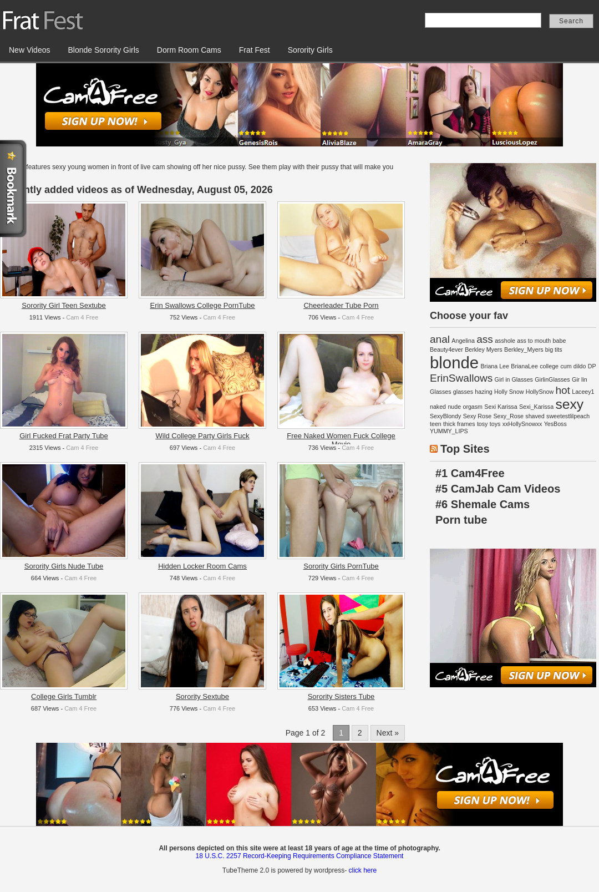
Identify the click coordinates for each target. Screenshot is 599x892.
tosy (482, 423)
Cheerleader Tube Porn (340, 305)
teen (435, 423)
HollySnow (540, 391)
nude (454, 406)
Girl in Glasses (514, 379)
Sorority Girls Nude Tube (63, 566)
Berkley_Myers (523, 349)
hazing (483, 391)
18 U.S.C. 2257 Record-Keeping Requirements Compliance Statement (300, 856)
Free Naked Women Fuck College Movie (341, 440)
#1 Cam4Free (470, 473)
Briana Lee (494, 366)
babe (559, 340)
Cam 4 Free (82, 317)
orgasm (473, 406)
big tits (553, 349)
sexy (569, 404)
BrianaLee (524, 366)
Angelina (462, 340)
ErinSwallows (461, 378)
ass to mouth (534, 340)
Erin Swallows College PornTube (202, 305)
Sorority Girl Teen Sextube (64, 305)
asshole (505, 340)
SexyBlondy (445, 416)
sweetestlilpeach (568, 416)
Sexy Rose (477, 416)
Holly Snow (509, 391)
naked (438, 406)
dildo (579, 366)
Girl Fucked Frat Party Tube (63, 436)
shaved (534, 416)
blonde (454, 362)
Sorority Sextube (202, 696)
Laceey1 (583, 391)
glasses (463, 391)
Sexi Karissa (500, 406)
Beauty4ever (446, 349)
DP (592, 366)
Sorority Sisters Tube (341, 696)
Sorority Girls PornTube (340, 566)
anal (440, 339)
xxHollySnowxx (522, 423)
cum (565, 366)
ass (484, 339)
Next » (388, 732)
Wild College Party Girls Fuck (202, 436)
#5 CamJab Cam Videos (497, 489)
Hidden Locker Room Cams (202, 566)
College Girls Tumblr (64, 696)
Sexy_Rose (509, 416)
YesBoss (555, 423)
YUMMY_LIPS (449, 431)
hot (562, 390)
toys (495, 423)
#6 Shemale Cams (482, 504)
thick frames (459, 423)
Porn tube (461, 520)
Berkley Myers (483, 349)
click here (362, 870)
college (549, 366)
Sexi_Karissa (536, 406)
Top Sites (465, 449)
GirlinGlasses (552, 379)
